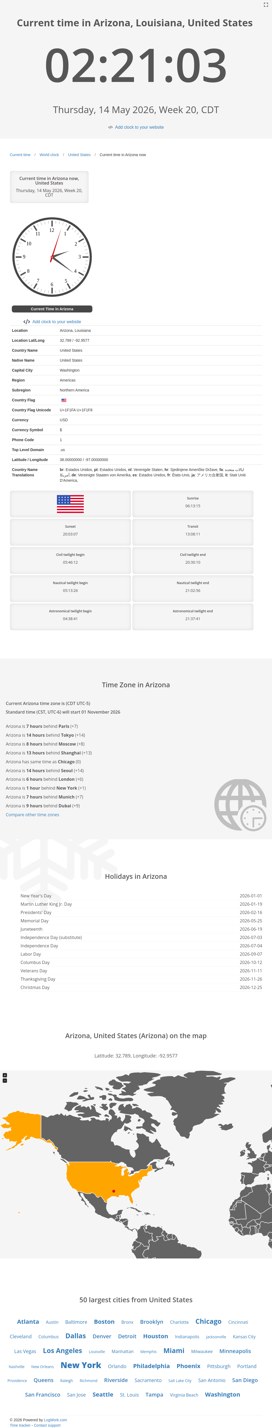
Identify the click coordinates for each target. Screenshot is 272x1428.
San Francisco (42, 1394)
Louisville (97, 1351)
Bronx (127, 1322)
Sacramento (148, 1380)
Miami (173, 1350)
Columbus (48, 1337)
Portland (247, 1366)
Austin (52, 1322)
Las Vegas (25, 1351)
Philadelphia (151, 1366)
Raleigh (66, 1380)
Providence (17, 1380)
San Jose (76, 1394)
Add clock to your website (139, 127)
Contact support (47, 1425)
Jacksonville (216, 1336)
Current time (20, 155)
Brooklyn (152, 1321)
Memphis (148, 1351)
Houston (155, 1336)
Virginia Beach (184, 1395)
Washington (222, 1394)
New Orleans (42, 1366)
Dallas (76, 1335)
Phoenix (189, 1366)
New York (80, 1365)
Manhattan (123, 1351)
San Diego (245, 1380)
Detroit (127, 1336)
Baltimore (76, 1322)
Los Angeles (62, 1350)
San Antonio (212, 1380)
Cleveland (21, 1336)
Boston (104, 1321)
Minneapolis (235, 1351)
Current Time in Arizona (52, 309)
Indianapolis (187, 1337)
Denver (102, 1336)
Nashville (16, 1366)
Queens (43, 1380)
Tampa (154, 1394)
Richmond (88, 1380)
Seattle (103, 1394)
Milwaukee (202, 1351)
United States (79, 155)
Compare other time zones (32, 815)
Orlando (117, 1366)
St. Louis (129, 1394)
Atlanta (28, 1321)
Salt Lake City (179, 1380)
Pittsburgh (219, 1366)
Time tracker (20, 1425)
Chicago (208, 1321)
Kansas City (244, 1337)
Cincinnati (238, 1322)
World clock (49, 155)
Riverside (116, 1380)
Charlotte (179, 1322)
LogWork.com (55, 1420)
